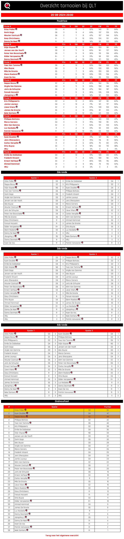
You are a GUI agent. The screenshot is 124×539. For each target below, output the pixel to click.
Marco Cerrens (11, 122)
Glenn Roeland (10, 74)
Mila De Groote (11, 71)
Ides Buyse (9, 68)
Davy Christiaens (12, 38)
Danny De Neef (11, 41)
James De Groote (12, 110)
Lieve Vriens (9, 107)
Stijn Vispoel (10, 47)
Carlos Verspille (11, 143)
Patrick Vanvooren (12, 131)
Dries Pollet (9, 29)
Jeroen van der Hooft (14, 50)
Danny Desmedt (11, 59)
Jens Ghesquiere (12, 140)
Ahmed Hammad (11, 164)
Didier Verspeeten (12, 56)
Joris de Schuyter (12, 89)
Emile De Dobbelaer (13, 155)
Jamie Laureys (11, 104)
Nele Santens (10, 113)
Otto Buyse (9, 146)
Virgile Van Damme (12, 86)
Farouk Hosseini (11, 92)
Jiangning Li (9, 95)
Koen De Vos (9, 77)
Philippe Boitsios (12, 119)
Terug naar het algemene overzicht (62, 535)
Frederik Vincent (11, 158)
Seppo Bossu (10, 83)
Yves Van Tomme (12, 65)
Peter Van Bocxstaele (14, 53)
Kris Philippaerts (11, 101)
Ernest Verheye (11, 161)
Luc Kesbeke (10, 128)
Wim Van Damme (12, 125)
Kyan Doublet (10, 137)
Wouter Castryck (12, 35)
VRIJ (6, 149)
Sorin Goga (9, 32)
